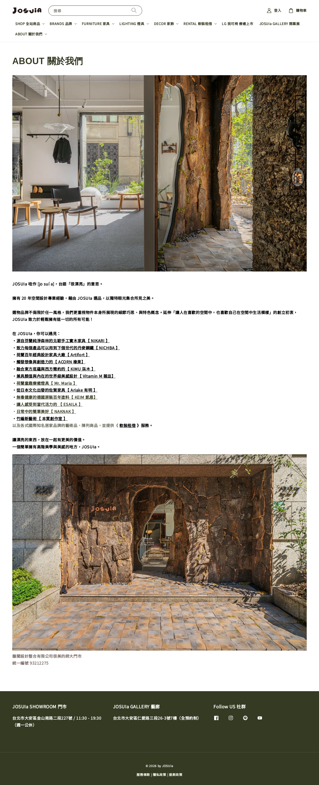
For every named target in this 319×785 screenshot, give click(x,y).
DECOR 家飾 (164, 23)
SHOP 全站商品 (27, 23)
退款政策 (175, 774)
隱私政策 (159, 774)
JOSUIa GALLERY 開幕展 (279, 23)
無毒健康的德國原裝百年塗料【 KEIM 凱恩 (55, 397)
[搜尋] (134, 10)
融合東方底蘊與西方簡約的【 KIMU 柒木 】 (56, 369)
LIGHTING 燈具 (131, 23)
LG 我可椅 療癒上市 (237, 23)
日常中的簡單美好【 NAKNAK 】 (46, 411)
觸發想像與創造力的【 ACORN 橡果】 (50, 362)
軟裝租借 (127, 425)
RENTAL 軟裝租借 (197, 23)
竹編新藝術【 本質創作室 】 (42, 418)
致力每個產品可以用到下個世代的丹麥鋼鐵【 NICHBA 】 (68, 348)
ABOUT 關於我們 (28, 34)
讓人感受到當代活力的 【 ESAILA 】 (49, 404)
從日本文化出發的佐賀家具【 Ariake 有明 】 (56, 390)
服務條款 (143, 774)
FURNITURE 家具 (96, 23)
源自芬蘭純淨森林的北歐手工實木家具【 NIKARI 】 (63, 340)
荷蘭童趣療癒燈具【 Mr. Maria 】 (46, 383)
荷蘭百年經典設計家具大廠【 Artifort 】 (53, 354)
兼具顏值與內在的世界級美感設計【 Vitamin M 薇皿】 (66, 376)
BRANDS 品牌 (61, 23)
